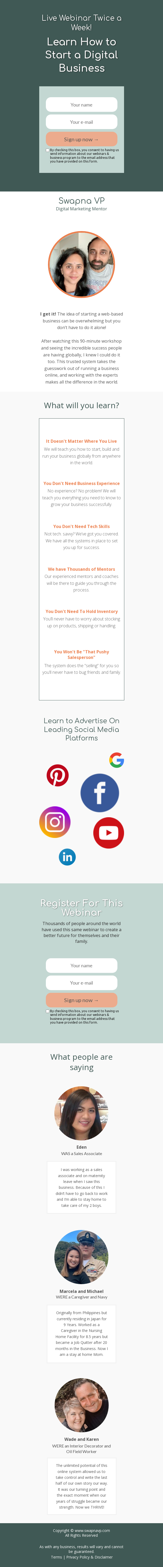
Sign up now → (81, 139)
